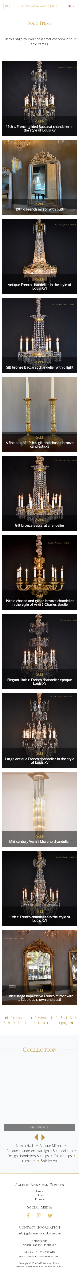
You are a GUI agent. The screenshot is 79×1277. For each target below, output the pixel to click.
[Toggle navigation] (6, 6)
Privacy (39, 1199)
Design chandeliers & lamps (28, 1155)
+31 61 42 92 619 (44, 1252)
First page (15, 1017)
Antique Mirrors (51, 1145)
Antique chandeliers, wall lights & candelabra (40, 1150)
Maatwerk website (25, 1266)
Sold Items (49, 1161)
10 (19, 1023)
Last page (64, 1023)
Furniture (29, 1161)
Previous (39, 1017)
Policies (39, 1195)
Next (45, 1023)
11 (26, 1023)
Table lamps (63, 1155)
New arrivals (25, 1145)
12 (33, 1023)
